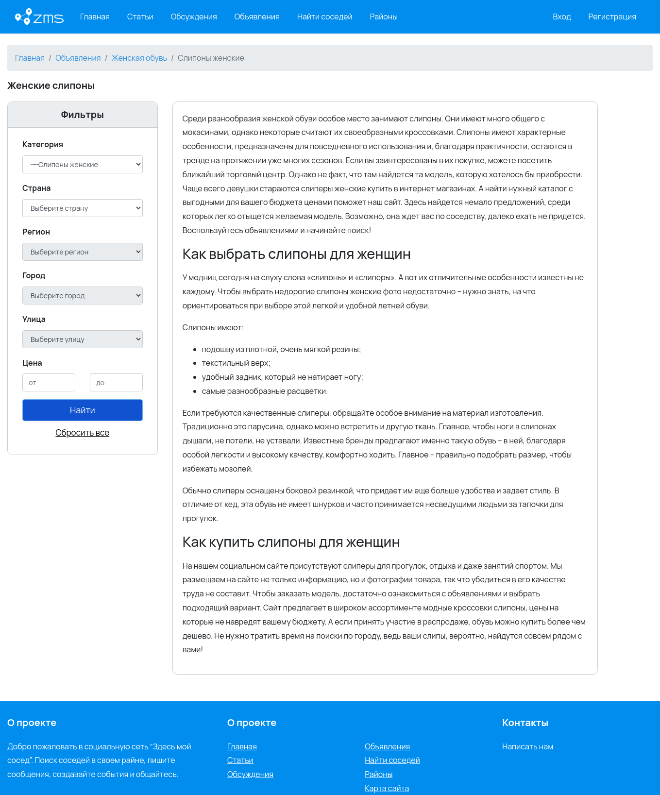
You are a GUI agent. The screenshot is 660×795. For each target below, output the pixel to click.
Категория (42, 144)
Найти (82, 410)
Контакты (525, 722)
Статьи (140, 16)
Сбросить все (82, 432)
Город (33, 275)
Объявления (257, 16)
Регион (36, 231)
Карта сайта (387, 788)
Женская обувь (139, 57)
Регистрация (613, 16)
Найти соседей (325, 16)
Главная (95, 16)
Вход (562, 16)
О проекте (251, 722)
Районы (384, 16)
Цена (32, 362)
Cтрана (36, 188)
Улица (34, 319)
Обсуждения (194, 16)
